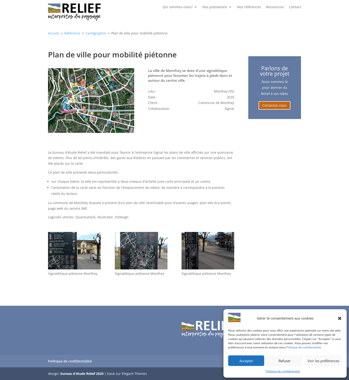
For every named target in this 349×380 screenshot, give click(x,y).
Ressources (275, 7)
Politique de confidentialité (303, 347)
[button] (339, 318)
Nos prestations (214, 7)
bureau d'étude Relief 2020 (82, 373)
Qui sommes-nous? (178, 7)
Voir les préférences (323, 360)
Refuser (284, 360)
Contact (295, 7)
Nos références (249, 7)
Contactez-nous (274, 105)
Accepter (246, 360)
